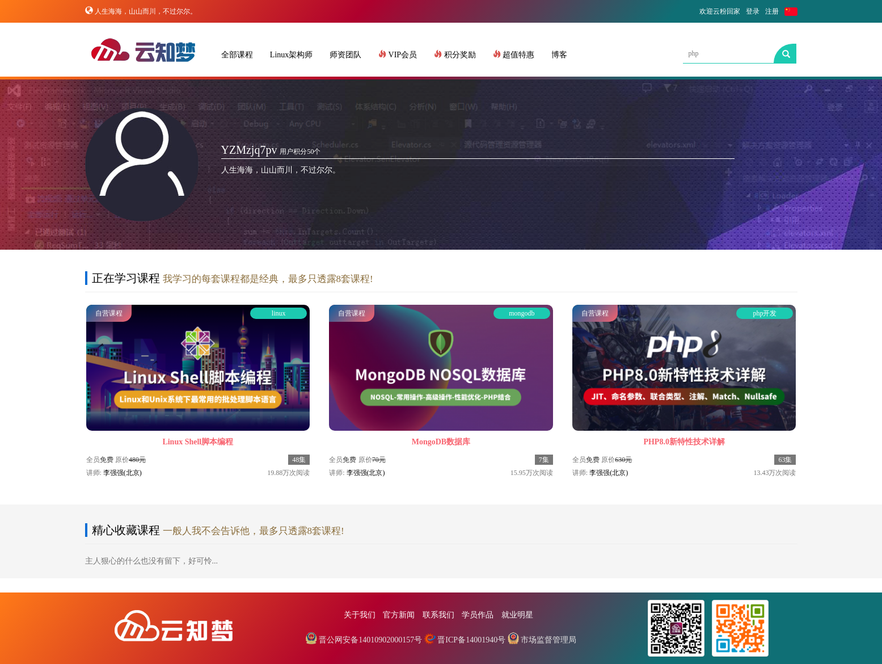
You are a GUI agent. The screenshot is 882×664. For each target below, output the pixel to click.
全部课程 (237, 55)
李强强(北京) (122, 473)
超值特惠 (514, 54)
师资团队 (345, 55)
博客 (559, 55)
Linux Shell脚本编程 (197, 442)
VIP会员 (397, 54)
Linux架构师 (291, 55)
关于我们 (359, 615)
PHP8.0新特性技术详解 (684, 442)
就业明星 (517, 615)
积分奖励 (455, 54)
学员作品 (477, 615)
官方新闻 (399, 615)
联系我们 (438, 615)
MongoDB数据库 (441, 442)
